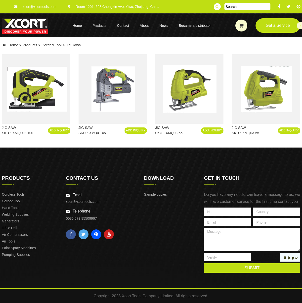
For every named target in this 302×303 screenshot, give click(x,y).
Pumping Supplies (16, 255)
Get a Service (283, 25)
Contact (123, 26)
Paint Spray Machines (19, 248)
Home (77, 26)
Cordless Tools (13, 194)
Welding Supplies (15, 214)
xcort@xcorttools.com (39, 7)
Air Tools (8, 241)
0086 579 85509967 (81, 218)
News (164, 26)
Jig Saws (73, 45)
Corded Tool (52, 45)
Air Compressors (15, 235)
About (144, 26)
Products (99, 26)
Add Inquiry (59, 130)
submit (252, 268)
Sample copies (155, 194)
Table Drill (9, 228)
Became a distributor (195, 26)
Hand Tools (10, 208)
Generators (10, 221)
